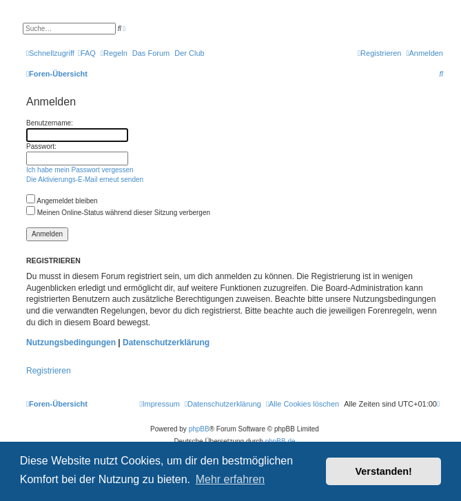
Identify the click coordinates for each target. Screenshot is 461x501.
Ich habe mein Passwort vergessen (80, 170)
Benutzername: (49, 123)
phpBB (199, 429)
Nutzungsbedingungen (71, 342)
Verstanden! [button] (384, 471)
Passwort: (41, 146)
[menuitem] (87, 53)
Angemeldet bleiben (62, 201)
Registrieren (48, 371)
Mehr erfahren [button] (230, 479)
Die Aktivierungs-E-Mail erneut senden (84, 179)
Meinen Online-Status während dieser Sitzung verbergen (118, 212)
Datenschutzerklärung (166, 342)
